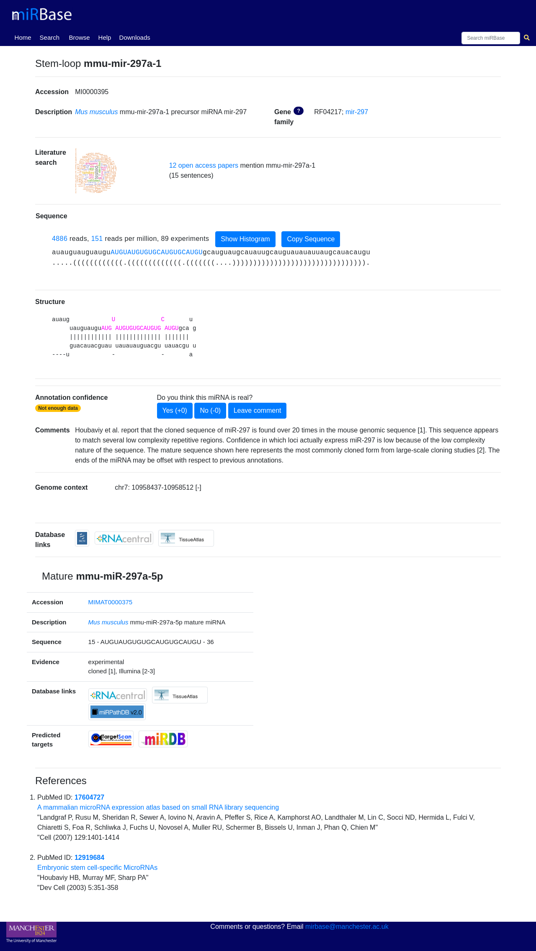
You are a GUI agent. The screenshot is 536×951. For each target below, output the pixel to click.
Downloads (134, 37)
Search (50, 37)
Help (104, 37)
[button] (96, 171)
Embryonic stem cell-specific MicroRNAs (97, 867)
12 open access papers (203, 165)
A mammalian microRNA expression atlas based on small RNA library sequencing (158, 807)
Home (24, 37)
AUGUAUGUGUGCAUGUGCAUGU (157, 252)
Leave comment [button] (257, 410)
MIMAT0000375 (110, 602)
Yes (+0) (174, 410)
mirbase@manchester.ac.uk (347, 926)
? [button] (298, 111)
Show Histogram (245, 239)
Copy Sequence (311, 239)
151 (97, 238)
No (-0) (210, 410)
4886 (59, 238)
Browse (79, 37)
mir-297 (356, 111)
